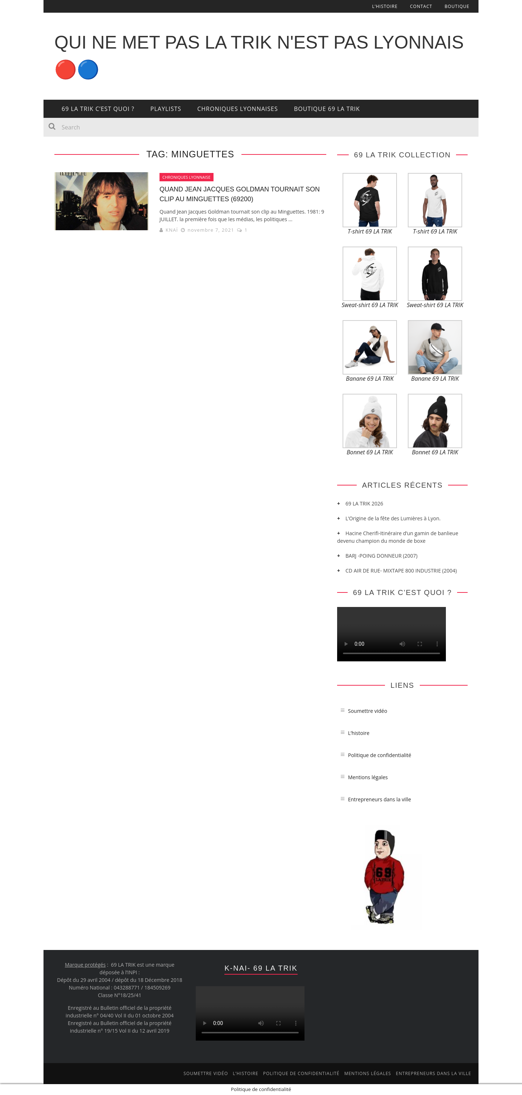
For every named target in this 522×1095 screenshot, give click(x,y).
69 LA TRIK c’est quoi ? (98, 109)
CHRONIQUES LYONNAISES (237, 109)
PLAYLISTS (165, 109)
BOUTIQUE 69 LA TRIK (327, 109)
